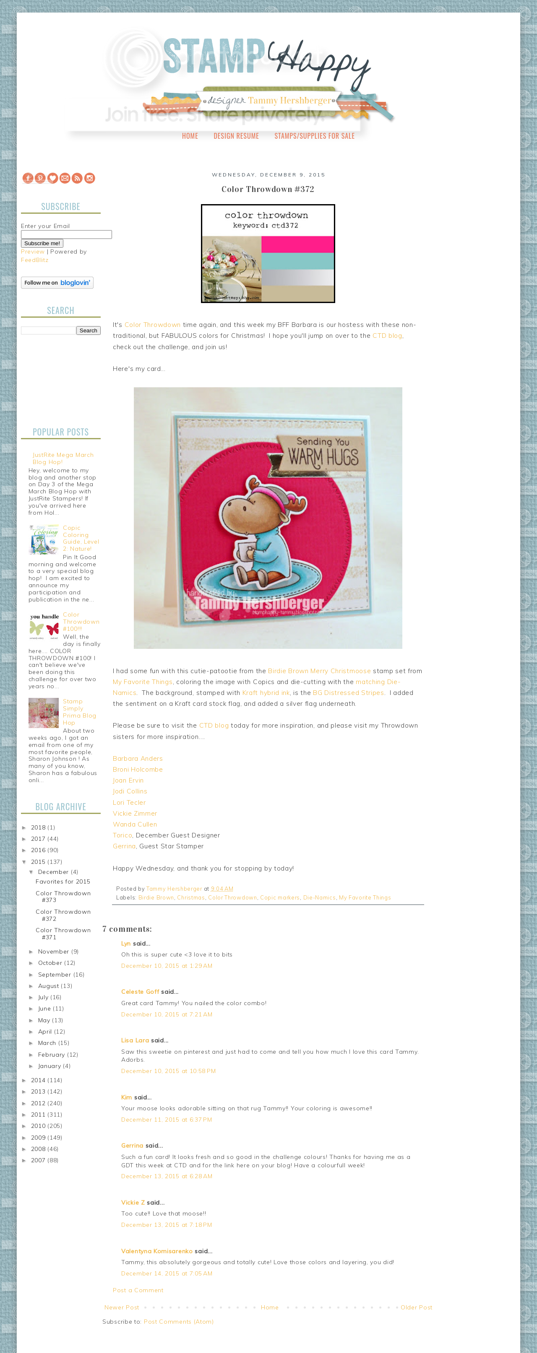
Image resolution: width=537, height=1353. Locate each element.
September (55, 974)
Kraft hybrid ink (266, 693)
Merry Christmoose (340, 671)
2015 (39, 862)
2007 (39, 1160)
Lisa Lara (135, 1040)
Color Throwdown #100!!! (81, 621)
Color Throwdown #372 (63, 915)
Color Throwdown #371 (63, 933)
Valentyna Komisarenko (157, 1251)
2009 (39, 1137)
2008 (39, 1149)
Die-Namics (319, 897)
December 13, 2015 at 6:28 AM (167, 1176)
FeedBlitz (34, 260)
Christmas (191, 897)
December (54, 872)
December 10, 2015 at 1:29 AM (167, 965)
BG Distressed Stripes (348, 693)
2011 (39, 1114)
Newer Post (121, 1307)
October (51, 963)
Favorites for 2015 (63, 881)
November (54, 951)
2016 (39, 850)
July (44, 997)
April (46, 1031)
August (49, 986)
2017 (39, 838)
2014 (39, 1080)
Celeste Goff (140, 991)
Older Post (417, 1307)
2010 (39, 1126)
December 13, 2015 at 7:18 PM (166, 1225)
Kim (126, 1097)
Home (190, 136)
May (45, 1020)
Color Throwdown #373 (63, 896)
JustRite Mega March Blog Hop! (63, 458)
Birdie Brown (288, 671)
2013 (39, 1091)
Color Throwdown (153, 325)
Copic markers (280, 897)
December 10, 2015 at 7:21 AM (167, 1014)
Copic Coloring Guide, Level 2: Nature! (81, 538)
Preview (33, 251)
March (48, 1043)
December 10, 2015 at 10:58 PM (168, 1071)
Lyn (126, 943)
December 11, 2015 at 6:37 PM (166, 1119)
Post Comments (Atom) (179, 1321)
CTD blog (387, 336)
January (50, 1066)
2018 (39, 827)
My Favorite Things (143, 682)
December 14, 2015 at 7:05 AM (167, 1273)
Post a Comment (138, 1290)
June (45, 1008)
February (52, 1054)
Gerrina (124, 846)
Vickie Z (133, 1202)
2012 (39, 1103)
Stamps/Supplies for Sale (314, 136)
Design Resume (236, 136)
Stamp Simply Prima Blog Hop (79, 711)
